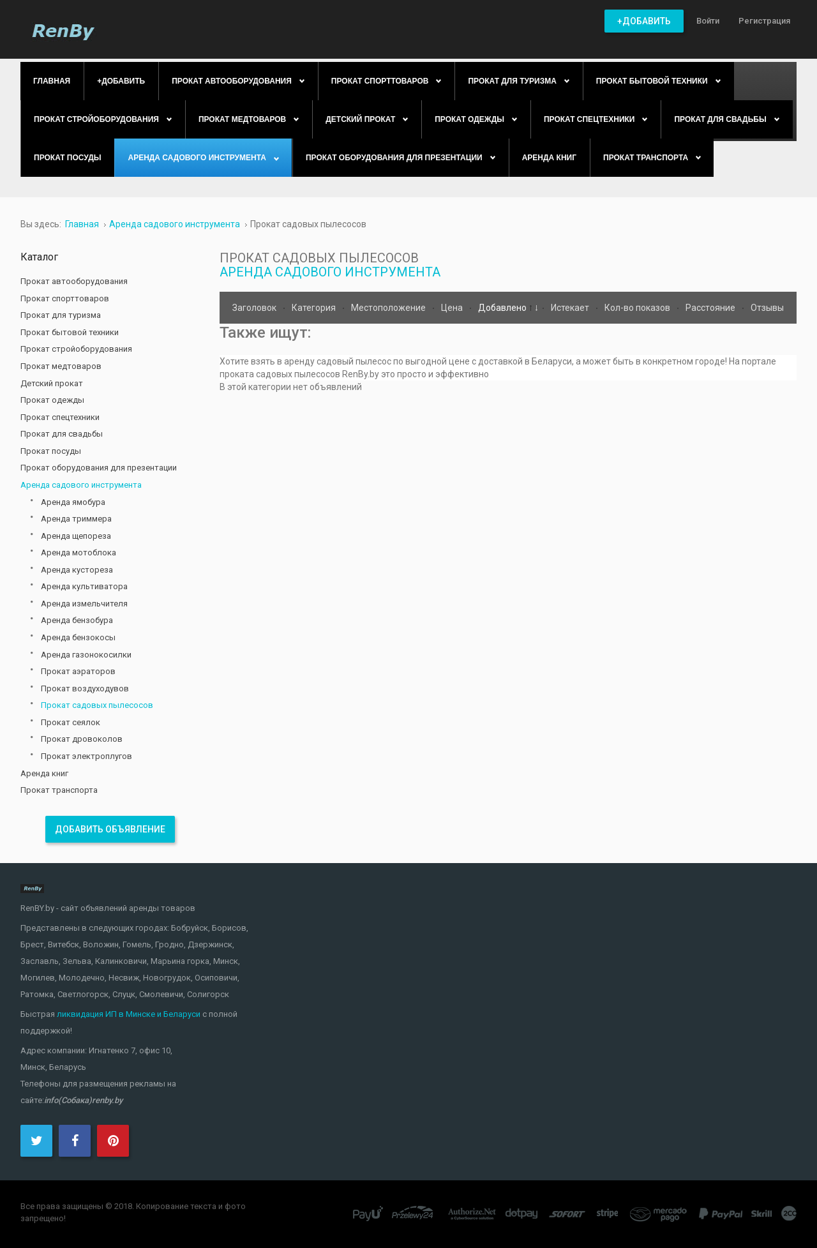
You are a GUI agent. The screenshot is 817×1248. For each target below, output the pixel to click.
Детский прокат (51, 383)
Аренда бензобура (77, 620)
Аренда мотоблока (78, 552)
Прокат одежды (52, 400)
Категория (315, 308)
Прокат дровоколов (82, 739)
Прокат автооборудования (74, 281)
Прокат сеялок (70, 722)
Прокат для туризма (60, 315)
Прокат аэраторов (78, 671)
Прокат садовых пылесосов (97, 705)
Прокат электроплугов (86, 756)
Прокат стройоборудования (76, 349)
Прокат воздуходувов (85, 688)
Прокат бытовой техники (69, 332)
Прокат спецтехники (60, 417)
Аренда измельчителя (84, 603)
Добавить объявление (110, 829)
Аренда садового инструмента (330, 272)
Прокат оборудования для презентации (98, 467)
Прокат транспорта (59, 790)
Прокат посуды (50, 451)
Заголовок (255, 308)
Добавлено (503, 308)
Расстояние (711, 308)
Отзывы (767, 308)
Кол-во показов (638, 308)
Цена (453, 308)
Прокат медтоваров (60, 366)
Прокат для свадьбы (61, 434)
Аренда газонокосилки (86, 654)
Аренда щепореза (76, 536)
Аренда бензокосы (78, 637)
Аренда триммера (76, 518)
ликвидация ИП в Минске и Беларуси (128, 1014)
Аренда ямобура (73, 502)
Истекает (571, 308)
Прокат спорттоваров (64, 298)
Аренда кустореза (77, 570)
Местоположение (389, 308)
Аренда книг (44, 773)
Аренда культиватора (84, 586)
